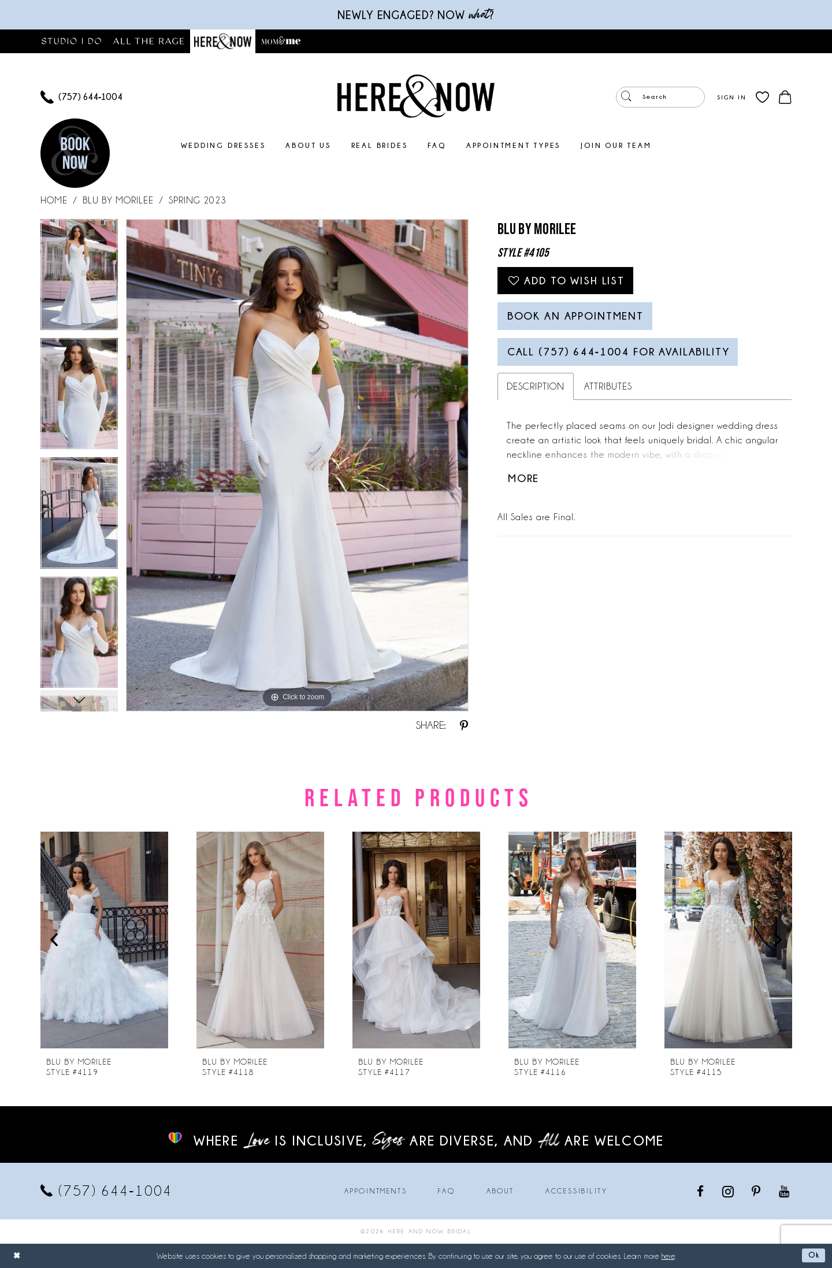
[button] (731, 97)
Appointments (375, 1191)
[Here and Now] (416, 96)
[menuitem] (81, 97)
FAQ (446, 1191)
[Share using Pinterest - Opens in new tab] (464, 725)
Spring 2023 (197, 200)
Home (54, 200)
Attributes (608, 394)
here (668, 1255)
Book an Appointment (581, 320)
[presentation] (104, 940)
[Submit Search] (627, 97)
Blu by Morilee (118, 200)
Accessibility (576, 1191)
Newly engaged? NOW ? (416, 14)
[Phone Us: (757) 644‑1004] (81, 97)
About (500, 1191)
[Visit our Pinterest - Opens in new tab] (757, 1191)
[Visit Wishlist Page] (762, 97)
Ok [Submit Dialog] (813, 1255)
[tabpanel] (79, 278)
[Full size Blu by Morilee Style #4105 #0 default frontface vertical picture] (297, 465)
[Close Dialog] (17, 1255)
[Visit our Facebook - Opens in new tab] (701, 1191)
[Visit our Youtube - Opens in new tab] (785, 1191)
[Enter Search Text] (660, 97)
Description (535, 394)
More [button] (525, 487)
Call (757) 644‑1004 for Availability (627, 358)
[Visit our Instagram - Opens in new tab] (729, 1191)
